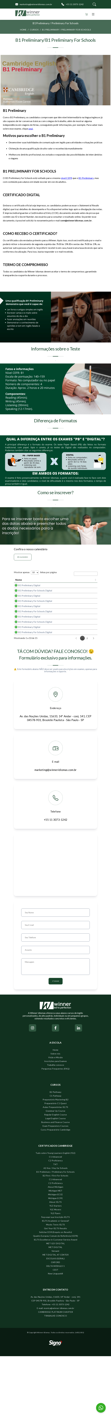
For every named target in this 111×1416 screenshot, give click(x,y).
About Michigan (55, 1246)
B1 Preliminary (86, 178)
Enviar (55, 1041)
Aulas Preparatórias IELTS (55, 1167)
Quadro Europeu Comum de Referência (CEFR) (55, 1295)
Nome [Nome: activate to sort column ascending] (18, 582)
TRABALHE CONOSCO (55, 1375)
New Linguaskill (55, 1333)
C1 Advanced (55, 1216)
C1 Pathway (55, 1155)
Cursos (34, 29)
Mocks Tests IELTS (55, 1284)
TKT (55, 1224)
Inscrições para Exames (55, 1121)
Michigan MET (55, 1250)
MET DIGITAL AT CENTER (55, 1314)
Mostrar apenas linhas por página (35, 572)
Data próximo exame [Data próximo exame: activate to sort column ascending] (38, 582)
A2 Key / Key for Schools (56, 1228)
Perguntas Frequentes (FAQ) (55, 1128)
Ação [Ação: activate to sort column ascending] (83, 582)
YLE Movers (55, 1269)
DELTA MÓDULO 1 (55, 1326)
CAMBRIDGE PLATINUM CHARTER (55, 1372)
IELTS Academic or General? (55, 1280)
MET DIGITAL (55, 1307)
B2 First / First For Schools (55, 1235)
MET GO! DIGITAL (55, 1303)
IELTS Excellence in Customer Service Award (55, 1299)
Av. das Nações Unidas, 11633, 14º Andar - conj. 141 (56, 1356)
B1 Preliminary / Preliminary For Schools (66, 29)
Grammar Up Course (55, 1170)
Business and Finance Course (55, 1182)
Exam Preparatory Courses (56, 1185)
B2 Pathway (55, 1152)
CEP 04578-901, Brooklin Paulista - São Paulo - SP (55, 1360)
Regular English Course (55, 1174)
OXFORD (55, 1322)
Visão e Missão (55, 1117)
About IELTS (55, 1262)
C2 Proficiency (55, 1220)
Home (23, 29)
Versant (55, 1311)
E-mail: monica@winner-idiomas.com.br (55, 1368)
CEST (55, 1329)
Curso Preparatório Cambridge (55, 1189)
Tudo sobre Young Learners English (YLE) (55, 1213)
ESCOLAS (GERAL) (55, 1318)
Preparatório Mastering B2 (56, 1159)
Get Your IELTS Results (55, 1288)
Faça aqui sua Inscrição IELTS (55, 1277)
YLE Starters (55, 1265)
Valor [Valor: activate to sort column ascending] (54, 582)
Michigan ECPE (55, 1258)
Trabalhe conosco (55, 1124)
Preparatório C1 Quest (55, 1163)
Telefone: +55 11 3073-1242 (56, 1364)
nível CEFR (66, 178)
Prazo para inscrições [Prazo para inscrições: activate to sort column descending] (68, 582)
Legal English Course (55, 1178)
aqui (30, 128)
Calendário (22, 557)
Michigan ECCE (55, 1254)
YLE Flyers (56, 1273)
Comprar (88, 593)
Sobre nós (55, 1113)
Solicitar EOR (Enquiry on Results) (55, 1292)
